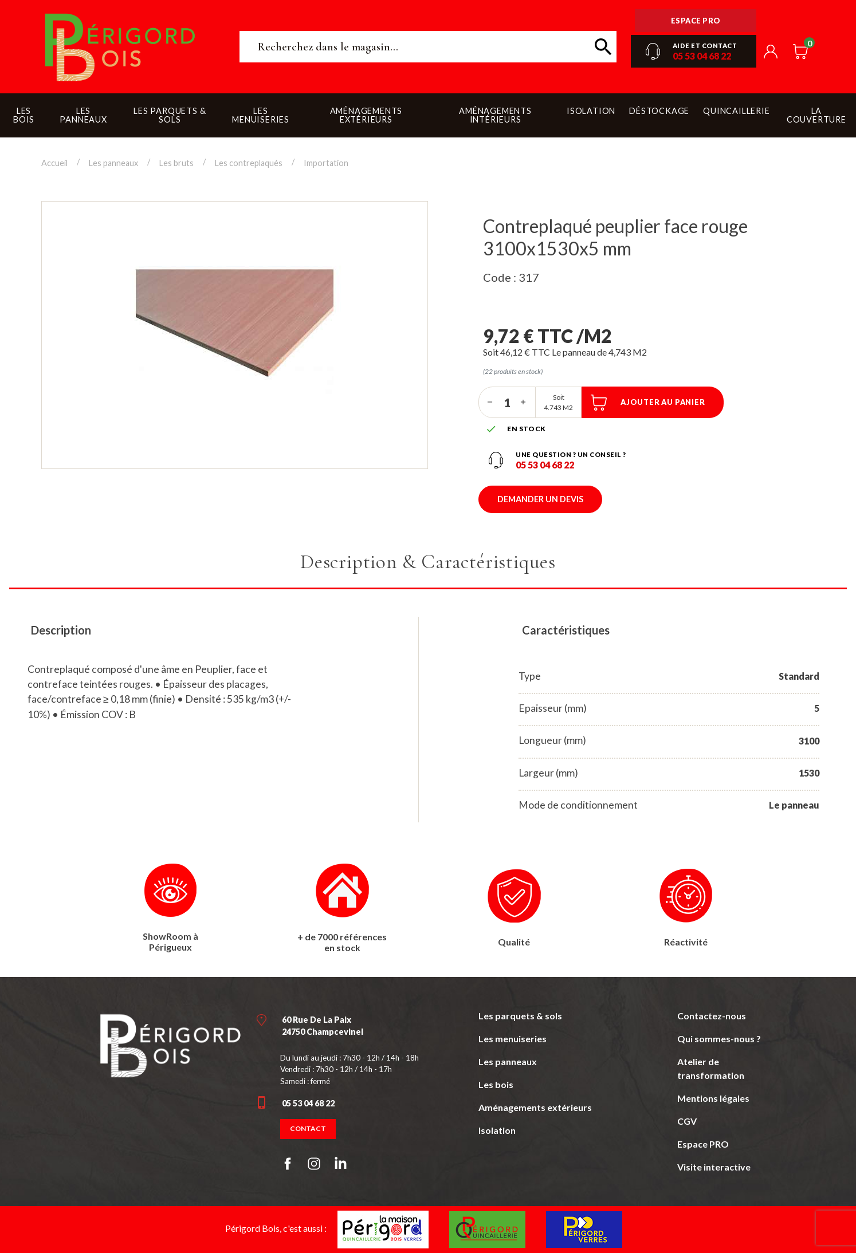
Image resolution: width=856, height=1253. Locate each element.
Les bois (495, 1084)
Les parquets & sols (520, 1015)
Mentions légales (713, 1098)
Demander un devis (540, 499)
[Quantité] (507, 402)
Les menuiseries (512, 1038)
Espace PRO (703, 1143)
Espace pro (696, 20)
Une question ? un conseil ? (571, 454)
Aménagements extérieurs (535, 1107)
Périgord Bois (120, 46)
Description (61, 630)
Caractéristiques (566, 630)
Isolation (497, 1130)
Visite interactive (714, 1166)
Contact (308, 1128)
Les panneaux (507, 1061)
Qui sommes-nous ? (719, 1038)
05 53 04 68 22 (702, 55)
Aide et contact (705, 45)
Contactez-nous (711, 1015)
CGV (687, 1121)
